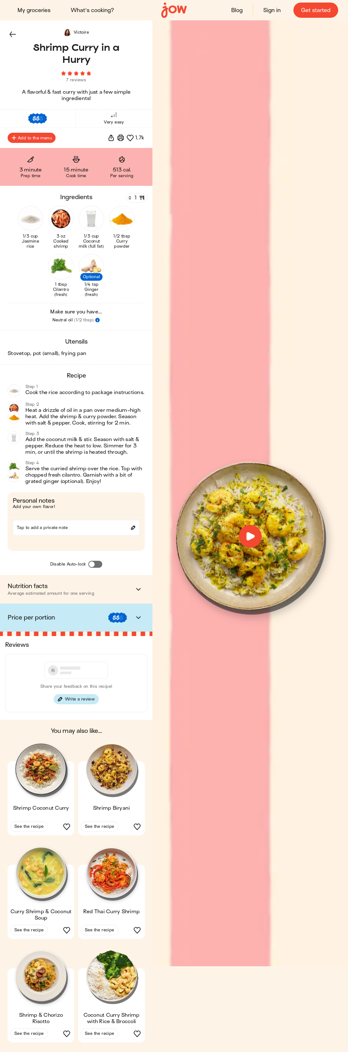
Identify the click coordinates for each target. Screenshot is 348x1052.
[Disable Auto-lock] (95, 566)
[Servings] (136, 200)
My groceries (34, 10)
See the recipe (29, 828)
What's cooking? (92, 10)
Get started (315, 10)
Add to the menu (31, 139)
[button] (13, 34)
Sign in (271, 10)
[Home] (174, 10)
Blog (236, 10)
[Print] (120, 139)
